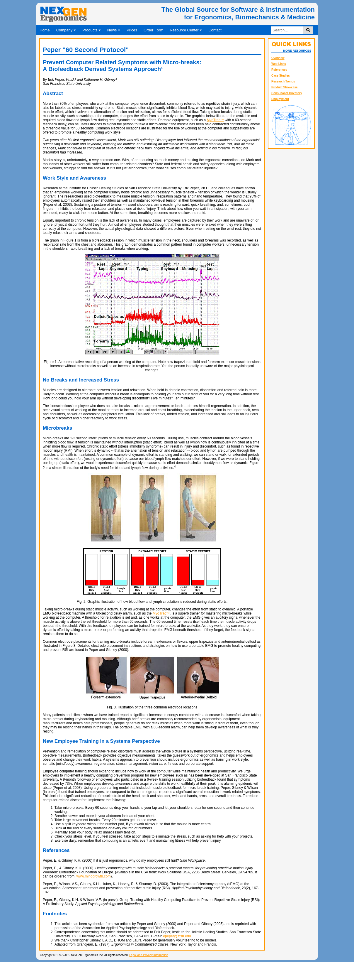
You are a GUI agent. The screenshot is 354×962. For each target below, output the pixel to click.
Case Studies (280, 75)
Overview (277, 58)
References (279, 69)
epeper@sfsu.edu (177, 936)
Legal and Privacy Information (148, 955)
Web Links (278, 63)
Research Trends (283, 81)
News (113, 30)
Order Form (153, 30)
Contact (215, 30)
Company (66, 30)
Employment (280, 99)
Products (91, 30)
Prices (132, 30)
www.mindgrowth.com (93, 876)
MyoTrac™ (215, 120)
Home (45, 30)
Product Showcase (284, 87)
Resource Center (186, 30)
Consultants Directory (286, 93)
